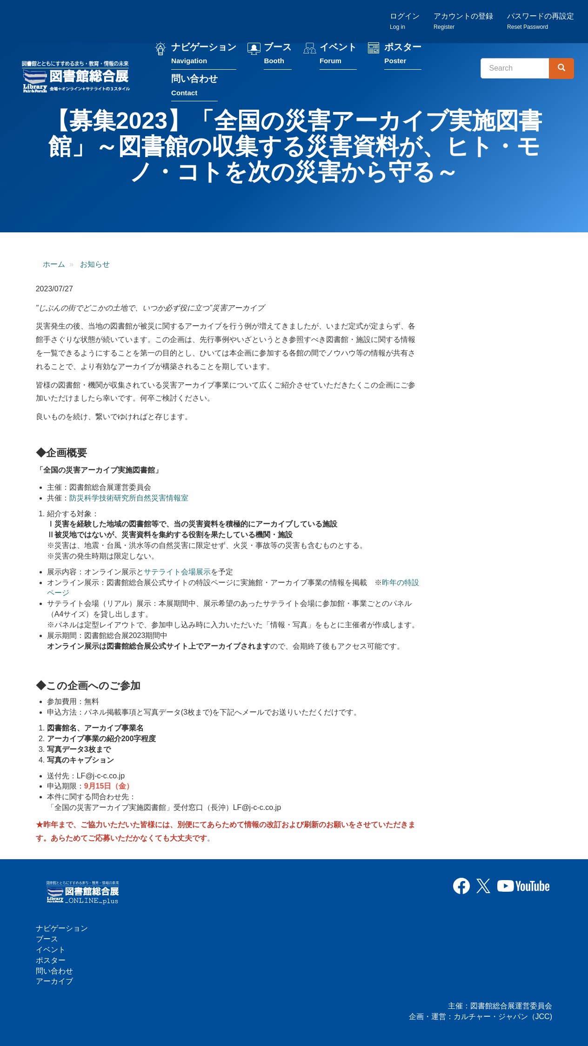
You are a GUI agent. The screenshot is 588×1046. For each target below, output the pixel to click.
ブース (278, 55)
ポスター (402, 55)
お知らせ (95, 264)
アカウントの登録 (463, 21)
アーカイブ (54, 981)
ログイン (405, 21)
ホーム (54, 264)
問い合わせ (194, 87)
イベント (338, 55)
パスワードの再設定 (540, 21)
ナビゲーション (203, 55)
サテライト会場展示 (177, 572)
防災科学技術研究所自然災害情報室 (128, 498)
